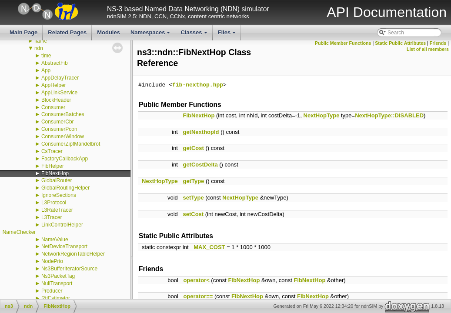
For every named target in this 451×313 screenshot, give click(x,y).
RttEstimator (55, 298)
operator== (198, 296)
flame (40, 41)
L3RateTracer (57, 210)
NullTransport (57, 283)
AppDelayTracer (60, 78)
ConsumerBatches (62, 114)
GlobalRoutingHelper (65, 188)
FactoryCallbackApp (64, 159)
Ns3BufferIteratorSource (69, 269)
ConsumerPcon (59, 129)
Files (227, 34)
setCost (193, 214)
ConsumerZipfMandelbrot (70, 144)
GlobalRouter (56, 180)
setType (193, 197)
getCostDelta (200, 164)
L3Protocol (53, 203)
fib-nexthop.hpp (197, 85)
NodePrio (52, 261)
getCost (193, 148)
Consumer (53, 107)
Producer (52, 291)
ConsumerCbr (57, 122)
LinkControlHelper (62, 225)
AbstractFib (54, 63)
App (45, 70)
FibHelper (52, 166)
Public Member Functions (343, 43)
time (46, 56)
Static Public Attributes (400, 43)
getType (193, 181)
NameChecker (19, 232)
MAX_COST (209, 247)
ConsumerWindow (62, 136)
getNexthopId (201, 132)
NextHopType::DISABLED (389, 115)
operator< (196, 280)
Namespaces (151, 34)
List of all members (428, 49)
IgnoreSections (58, 195)
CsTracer (52, 151)
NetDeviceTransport (64, 246)
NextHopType (322, 115)
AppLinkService (59, 93)
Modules (108, 32)
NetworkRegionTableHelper (73, 254)
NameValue (54, 239)
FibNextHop (55, 173)
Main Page (23, 32)
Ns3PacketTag (58, 276)
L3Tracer (51, 217)
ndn (38, 48)
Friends (438, 43)
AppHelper (53, 85)
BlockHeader (56, 100)
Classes (194, 34)
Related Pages (67, 32)
